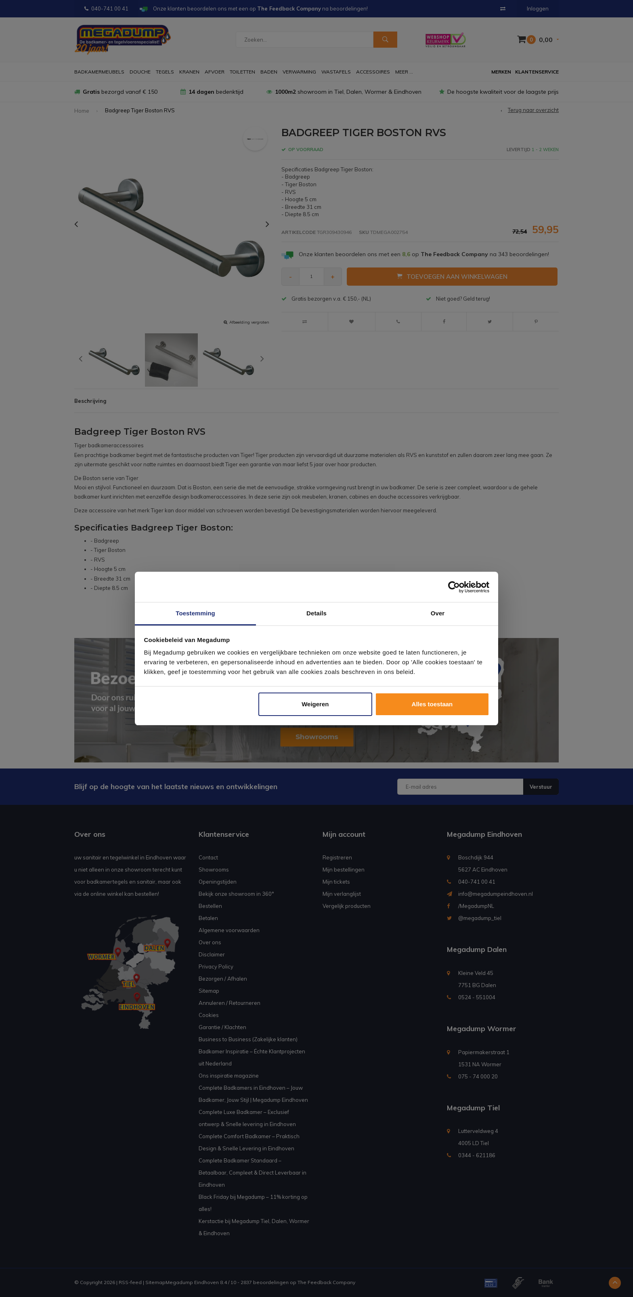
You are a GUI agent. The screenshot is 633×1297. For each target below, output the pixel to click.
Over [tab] (438, 613)
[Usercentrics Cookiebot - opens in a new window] (454, 587)
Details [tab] (316, 613)
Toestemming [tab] (195, 613)
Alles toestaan (432, 704)
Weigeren (315, 704)
